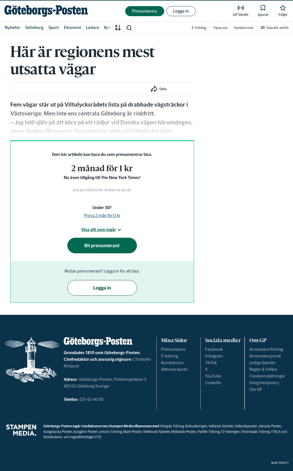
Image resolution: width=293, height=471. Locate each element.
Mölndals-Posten (183, 432)
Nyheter (12, 27)
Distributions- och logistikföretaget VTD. (72, 437)
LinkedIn (213, 382)
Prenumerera (173, 349)
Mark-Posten (132, 432)
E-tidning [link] (199, 27)
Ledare (92, 27)
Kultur (110, 27)
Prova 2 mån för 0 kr (102, 215)
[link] (46, 11)
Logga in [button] (181, 11)
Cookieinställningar (267, 376)
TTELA (276, 432)
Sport (53, 27)
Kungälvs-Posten (85, 432)
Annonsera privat (265, 356)
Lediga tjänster (262, 362)
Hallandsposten (246, 426)
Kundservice (172, 362)
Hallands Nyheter (221, 426)
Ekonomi (72, 27)
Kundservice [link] (243, 27)
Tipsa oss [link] (220, 27)
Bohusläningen (196, 426)
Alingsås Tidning (172, 426)
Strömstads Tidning (255, 432)
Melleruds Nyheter (156, 432)
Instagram (214, 356)
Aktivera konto (174, 369)
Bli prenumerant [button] (102, 245)
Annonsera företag (266, 349)
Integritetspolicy (264, 382)
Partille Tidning (209, 432)
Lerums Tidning (110, 432)
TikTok (211, 362)
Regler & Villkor (263, 369)
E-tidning (169, 356)
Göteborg (34, 27)
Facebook (214, 349)
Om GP (255, 389)
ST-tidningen (230, 432)
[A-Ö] (118, 27)
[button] (129, 27)
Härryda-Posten (270, 426)
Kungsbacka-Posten (57, 432)
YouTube (213, 376)
